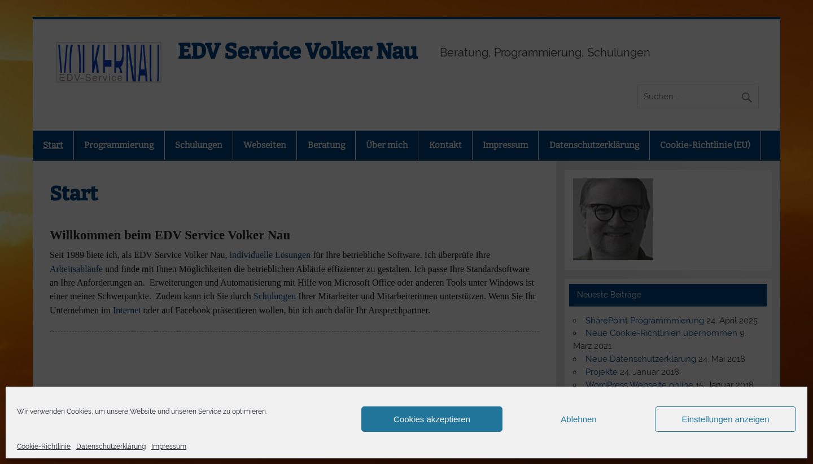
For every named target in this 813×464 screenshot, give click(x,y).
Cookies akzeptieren (432, 419)
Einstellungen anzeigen (725, 419)
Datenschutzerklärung (111, 446)
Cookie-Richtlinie (44, 446)
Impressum (168, 446)
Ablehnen (578, 419)
